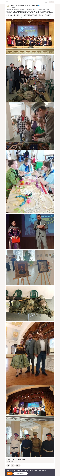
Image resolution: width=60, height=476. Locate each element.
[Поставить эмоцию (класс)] (17, 465)
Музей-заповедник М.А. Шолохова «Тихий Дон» (24, 5)
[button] (8, 465)
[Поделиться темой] (13, 465)
